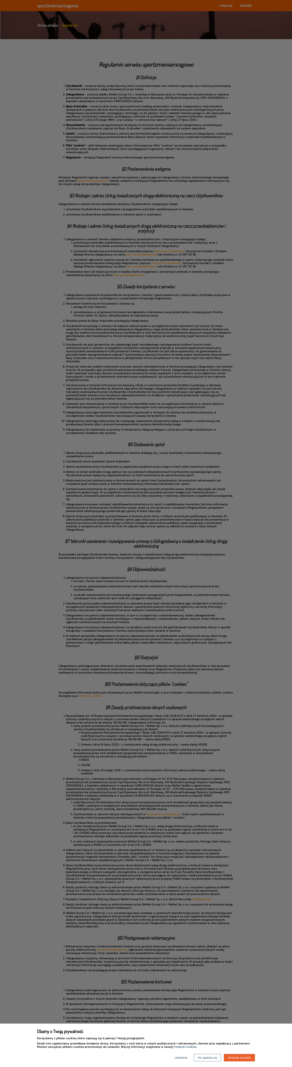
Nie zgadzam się (207, 1057)
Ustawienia (181, 1057)
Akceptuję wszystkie (239, 1057)
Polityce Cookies (185, 1046)
